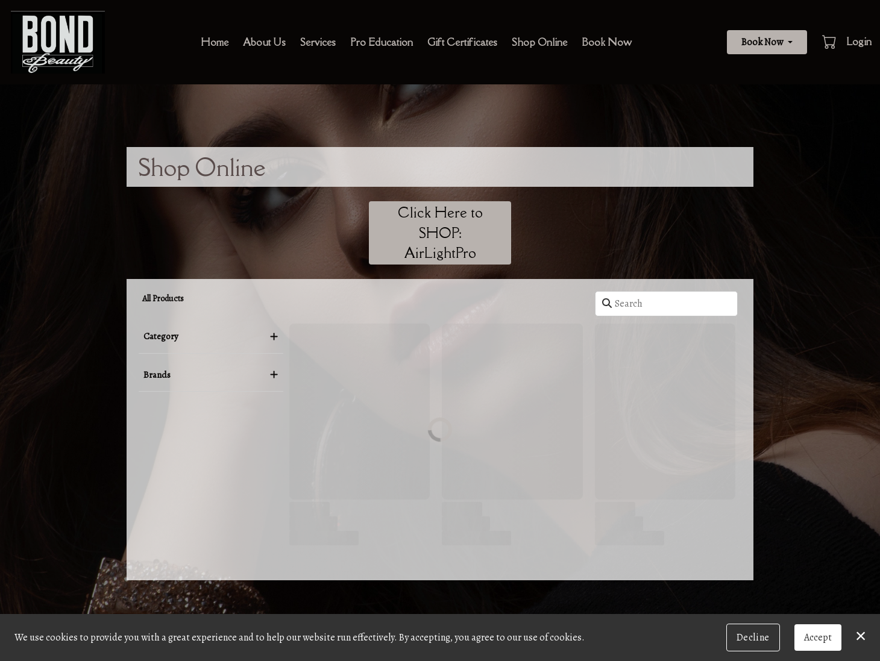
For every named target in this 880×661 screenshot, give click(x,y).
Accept (818, 637)
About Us (264, 42)
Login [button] (859, 41)
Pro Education (381, 42)
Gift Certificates (462, 42)
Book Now (607, 42)
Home (214, 42)
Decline (753, 637)
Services (318, 42)
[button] (830, 41)
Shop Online (539, 42)
